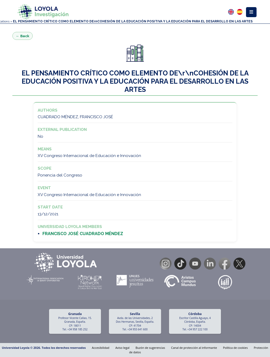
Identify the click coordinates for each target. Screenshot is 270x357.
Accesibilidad (100, 348)
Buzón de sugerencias (150, 348)
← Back (22, 36)
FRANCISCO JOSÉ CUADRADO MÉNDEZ (82, 233)
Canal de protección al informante (194, 348)
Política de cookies (235, 348)
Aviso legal (122, 348)
